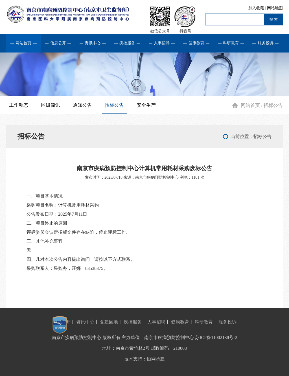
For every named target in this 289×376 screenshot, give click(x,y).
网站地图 (275, 8)
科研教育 (231, 43)
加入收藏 (256, 8)
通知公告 (82, 105)
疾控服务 (127, 43)
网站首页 (23, 43)
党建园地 (109, 322)
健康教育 (196, 43)
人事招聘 (162, 43)
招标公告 (114, 105)
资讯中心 (92, 43)
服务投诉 (265, 43)
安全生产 (146, 105)
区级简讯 (50, 105)
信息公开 (58, 43)
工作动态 (18, 105)
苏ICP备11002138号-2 (216, 337)
